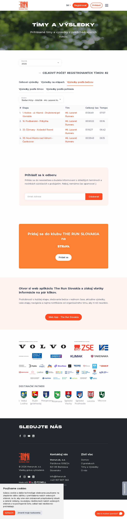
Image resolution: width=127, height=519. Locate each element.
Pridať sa (63, 257)
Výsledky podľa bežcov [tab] (80, 82)
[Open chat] (109, 513)
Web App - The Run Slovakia (64, 317)
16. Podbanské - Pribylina (35, 121)
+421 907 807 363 (59, 480)
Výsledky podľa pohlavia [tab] (60, 89)
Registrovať (80, 5)
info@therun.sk (58, 476)
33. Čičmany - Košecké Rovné (38, 129)
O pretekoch (87, 463)
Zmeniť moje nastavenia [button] (29, 513)
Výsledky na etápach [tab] (52, 82)
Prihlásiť (96, 5)
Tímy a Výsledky (89, 467)
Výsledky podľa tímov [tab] (31, 89)
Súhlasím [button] (9, 513)
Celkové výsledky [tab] (29, 82)
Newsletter (124, 488)
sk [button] (67, 5)
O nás (84, 470)
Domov (85, 460)
